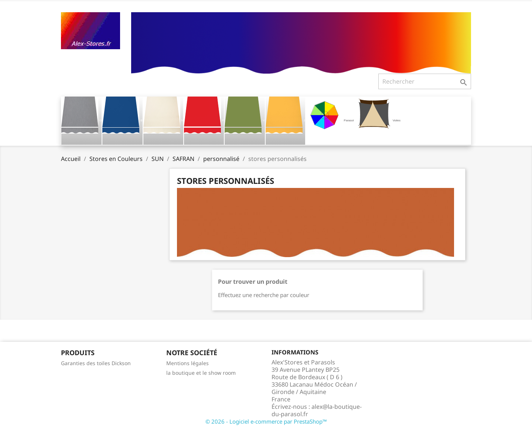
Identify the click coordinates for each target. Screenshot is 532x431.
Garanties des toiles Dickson (96, 363)
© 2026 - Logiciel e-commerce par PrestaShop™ (266, 421)
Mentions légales (187, 363)
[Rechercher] (424, 81)
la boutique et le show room (201, 372)
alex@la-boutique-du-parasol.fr (317, 410)
